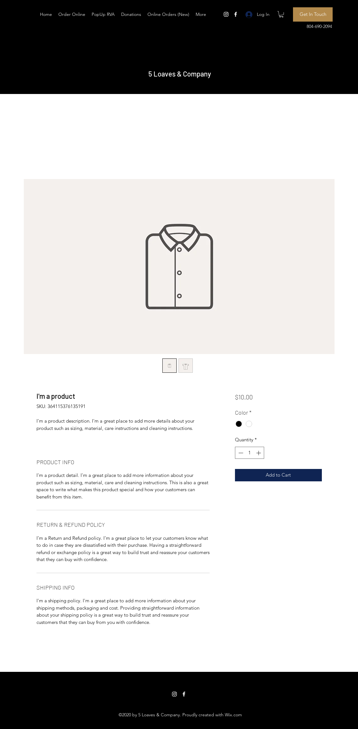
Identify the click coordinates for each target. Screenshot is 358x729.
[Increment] (259, 453)
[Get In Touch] (313, 14)
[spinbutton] (249, 453)
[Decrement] (240, 453)
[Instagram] (226, 14)
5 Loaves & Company (179, 74)
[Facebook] (235, 14)
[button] (281, 14)
